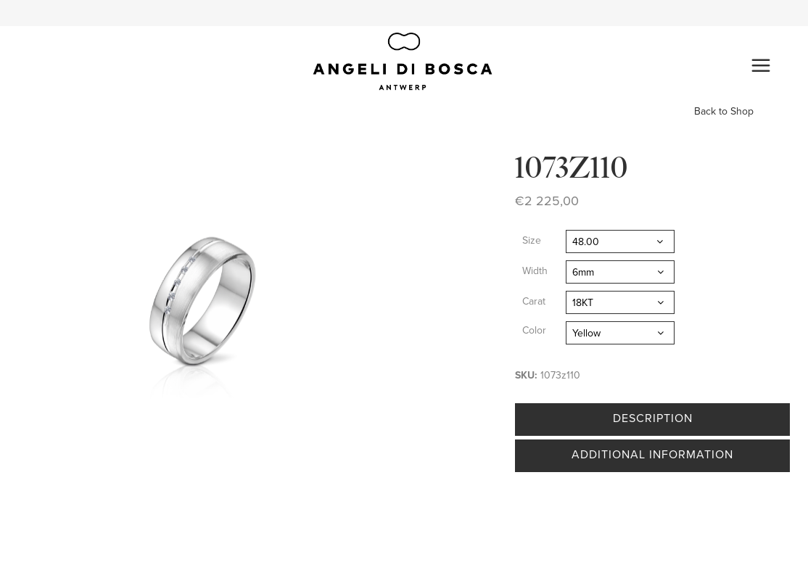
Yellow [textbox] (586, 333)
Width (535, 271)
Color (534, 330)
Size (531, 240)
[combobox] (620, 241)
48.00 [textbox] (585, 242)
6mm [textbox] (583, 272)
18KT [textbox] (582, 303)
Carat (533, 301)
